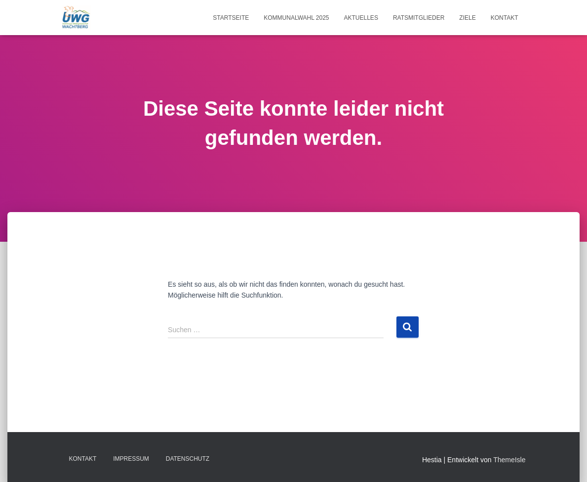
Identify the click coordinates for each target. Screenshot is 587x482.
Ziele (467, 17)
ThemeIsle (509, 460)
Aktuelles (361, 17)
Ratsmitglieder (418, 17)
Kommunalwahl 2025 (296, 17)
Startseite (231, 17)
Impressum (131, 458)
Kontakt (504, 17)
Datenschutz (187, 458)
